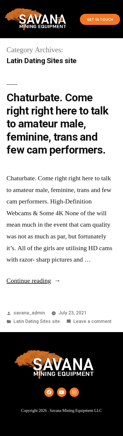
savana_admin (29, 313)
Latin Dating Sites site (37, 321)
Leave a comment (92, 321)
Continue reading (33, 281)
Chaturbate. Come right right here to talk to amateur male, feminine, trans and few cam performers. (57, 123)
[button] (60, 19)
